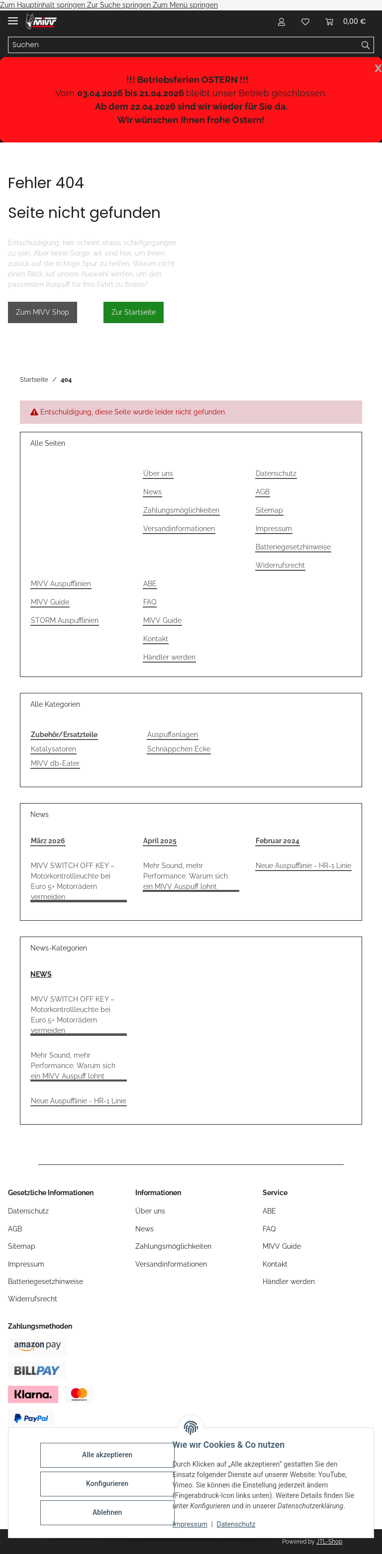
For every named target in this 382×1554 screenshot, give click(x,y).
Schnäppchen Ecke (178, 749)
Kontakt (155, 639)
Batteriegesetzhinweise (293, 547)
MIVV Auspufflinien (61, 584)
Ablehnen (109, 1512)
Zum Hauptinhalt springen (43, 5)
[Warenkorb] (345, 21)
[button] (281, 21)
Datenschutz (238, 1524)
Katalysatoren (53, 749)
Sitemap (269, 510)
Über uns (158, 473)
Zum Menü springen (185, 5)
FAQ (149, 602)
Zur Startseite (133, 312)
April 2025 (160, 841)
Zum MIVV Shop (42, 312)
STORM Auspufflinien (64, 620)
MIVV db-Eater (55, 763)
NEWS (41, 974)
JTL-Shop (329, 1541)
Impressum (192, 1524)
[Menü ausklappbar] (13, 16)
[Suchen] (183, 45)
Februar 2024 (277, 841)
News (152, 492)
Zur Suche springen (120, 5)
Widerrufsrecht (280, 565)
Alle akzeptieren (109, 1455)
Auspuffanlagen (172, 735)
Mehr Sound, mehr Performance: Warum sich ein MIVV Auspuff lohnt (185, 876)
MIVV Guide (50, 602)
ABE (150, 584)
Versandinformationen (179, 529)
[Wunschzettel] (305, 21)
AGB (263, 492)
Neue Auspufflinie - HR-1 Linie (303, 866)
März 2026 (48, 841)
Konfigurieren (109, 1483)
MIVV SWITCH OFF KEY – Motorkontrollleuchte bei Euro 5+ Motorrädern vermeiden (72, 881)
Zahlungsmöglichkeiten (181, 510)
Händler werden (169, 657)
